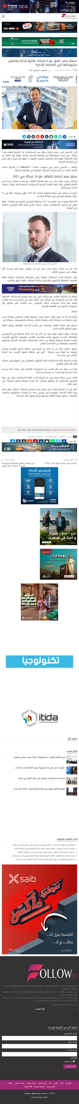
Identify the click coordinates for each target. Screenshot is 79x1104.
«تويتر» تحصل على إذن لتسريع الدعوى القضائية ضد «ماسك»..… (39, 767)
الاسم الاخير (72, 1050)
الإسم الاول (72, 1042)
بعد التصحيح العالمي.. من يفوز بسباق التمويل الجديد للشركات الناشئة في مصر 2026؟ (45, 859)
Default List (69, 1061)
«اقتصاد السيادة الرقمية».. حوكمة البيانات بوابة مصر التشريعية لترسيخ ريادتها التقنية (45, 848)
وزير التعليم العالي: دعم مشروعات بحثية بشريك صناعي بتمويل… (38, 757)
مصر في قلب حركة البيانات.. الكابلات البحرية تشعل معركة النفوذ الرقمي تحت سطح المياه (43, 855)
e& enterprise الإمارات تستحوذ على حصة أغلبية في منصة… (41, 778)
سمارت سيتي (20, 1083)
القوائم (74, 1058)
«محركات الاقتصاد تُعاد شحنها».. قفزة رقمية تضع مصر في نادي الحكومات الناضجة (46, 852)
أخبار (61, 1083)
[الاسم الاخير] (39, 1054)
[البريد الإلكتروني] (39, 1038)
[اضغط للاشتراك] (70, 1066)
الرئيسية (68, 1083)
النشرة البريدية (39, 1086)
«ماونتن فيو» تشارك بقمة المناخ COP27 (60, 463)
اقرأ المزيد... (39, 1009)
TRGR (45, 1097)
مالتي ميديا (51, 1086)
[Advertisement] (39, 816)
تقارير (56, 1083)
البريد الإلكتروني (69, 1033)
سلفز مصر (63, 436)
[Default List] (74, 1061)
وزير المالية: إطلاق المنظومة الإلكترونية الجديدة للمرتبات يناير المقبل (18, 465)
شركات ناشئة (31, 1083)
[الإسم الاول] (39, 1046)
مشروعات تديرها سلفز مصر (35, 436)
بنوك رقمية (42, 1083)
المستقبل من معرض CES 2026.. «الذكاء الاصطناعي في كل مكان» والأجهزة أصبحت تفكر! (44, 845)
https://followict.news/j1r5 (64, 430)
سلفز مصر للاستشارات (51, 436)
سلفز (69, 436)
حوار (50, 1083)
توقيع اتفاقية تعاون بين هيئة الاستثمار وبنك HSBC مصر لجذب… (38, 789)
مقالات (10, 1083)
